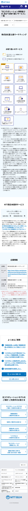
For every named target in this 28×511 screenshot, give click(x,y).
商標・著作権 (17, 487)
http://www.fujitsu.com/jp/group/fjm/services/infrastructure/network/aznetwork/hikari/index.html (17, 273)
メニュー (25, 8)
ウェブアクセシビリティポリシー (6, 480)
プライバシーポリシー (19, 477)
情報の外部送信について (6, 477)
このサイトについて (19, 473)
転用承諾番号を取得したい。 (13, 369)
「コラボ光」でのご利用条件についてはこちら (13, 229)
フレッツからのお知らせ (20, 470)
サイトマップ (4, 473)
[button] (26, 2)
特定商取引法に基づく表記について (6, 484)
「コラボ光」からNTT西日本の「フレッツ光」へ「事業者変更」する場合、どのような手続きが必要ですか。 (15, 355)
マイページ (21, 8)
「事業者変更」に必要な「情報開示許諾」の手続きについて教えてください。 (15, 347)
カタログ (17, 491)
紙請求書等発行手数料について (20, 484)
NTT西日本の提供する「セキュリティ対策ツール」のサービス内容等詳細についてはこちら (14, 226)
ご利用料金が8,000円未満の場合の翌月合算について (6, 487)
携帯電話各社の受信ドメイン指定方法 (5, 491)
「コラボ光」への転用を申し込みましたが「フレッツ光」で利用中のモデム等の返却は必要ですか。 (15, 363)
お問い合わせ (4, 470)
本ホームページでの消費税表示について (20, 480)
